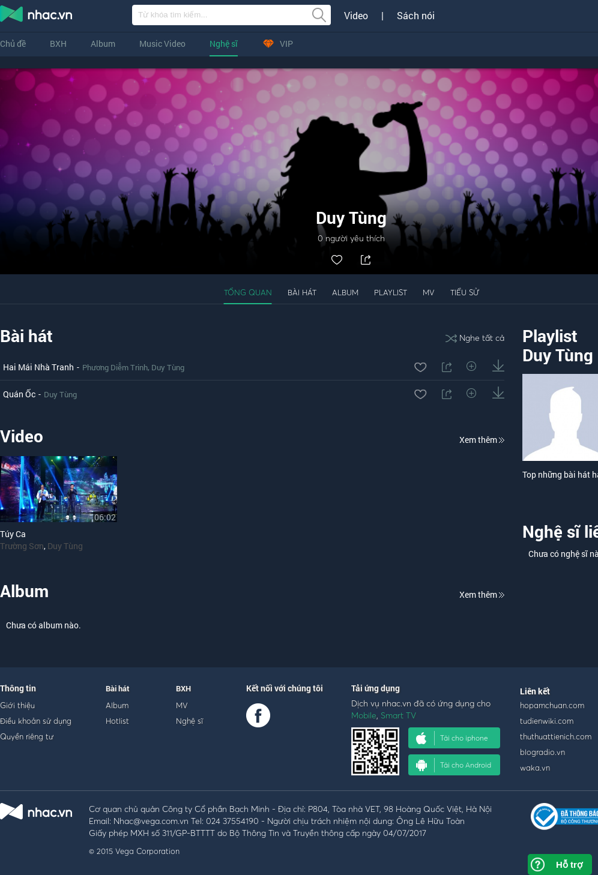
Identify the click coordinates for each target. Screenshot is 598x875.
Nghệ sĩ (224, 43)
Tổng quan (248, 292)
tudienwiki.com (546, 721)
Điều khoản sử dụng (35, 721)
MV (429, 292)
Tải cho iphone (452, 738)
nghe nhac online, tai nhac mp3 (36, 16)
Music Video (162, 43)
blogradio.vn (542, 752)
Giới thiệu (17, 705)
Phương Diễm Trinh (115, 367)
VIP (277, 43)
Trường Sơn (22, 546)
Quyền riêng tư (26, 736)
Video (356, 16)
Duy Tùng (167, 367)
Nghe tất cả (474, 337)
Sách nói (416, 16)
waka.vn (535, 767)
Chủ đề (13, 43)
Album (103, 43)
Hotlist (117, 721)
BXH (58, 43)
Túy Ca (13, 534)
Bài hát (302, 292)
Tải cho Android (453, 765)
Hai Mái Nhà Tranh (38, 367)
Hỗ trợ (569, 864)
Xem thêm (481, 439)
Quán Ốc (19, 394)
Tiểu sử (464, 292)
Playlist (390, 292)
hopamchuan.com (552, 705)
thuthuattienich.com (555, 736)
